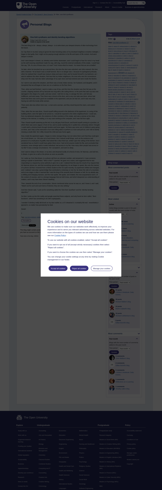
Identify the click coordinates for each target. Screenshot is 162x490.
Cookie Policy (60, 235)
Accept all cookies (58, 269)
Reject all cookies (79, 269)
